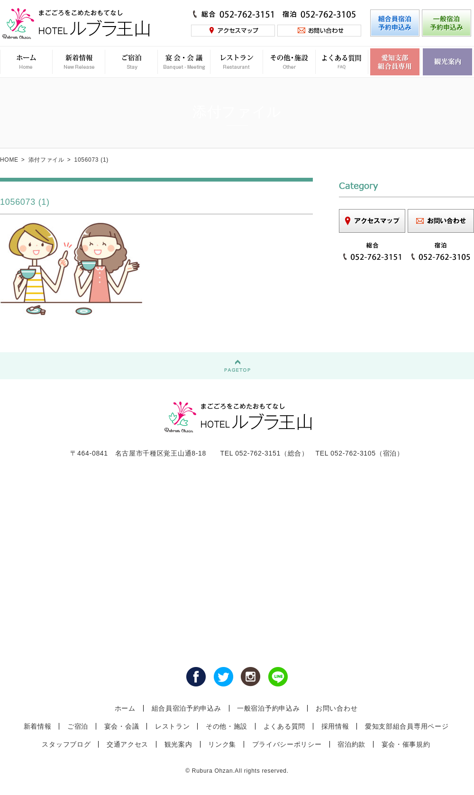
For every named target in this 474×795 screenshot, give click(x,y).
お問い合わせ (336, 708)
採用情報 (335, 726)
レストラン (172, 726)
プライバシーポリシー (287, 744)
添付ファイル (46, 159)
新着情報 (38, 726)
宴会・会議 (121, 726)
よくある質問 (284, 726)
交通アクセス (127, 744)
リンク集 (222, 744)
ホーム (125, 708)
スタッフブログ (66, 744)
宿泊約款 (351, 744)
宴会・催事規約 (406, 744)
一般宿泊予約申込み (268, 708)
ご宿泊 (77, 726)
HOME (9, 159)
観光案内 (178, 744)
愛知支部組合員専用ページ (406, 726)
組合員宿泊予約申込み (186, 708)
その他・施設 (226, 726)
